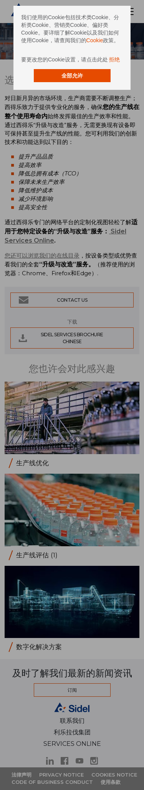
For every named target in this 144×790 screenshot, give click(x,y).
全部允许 (72, 76)
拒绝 (114, 59)
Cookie (94, 40)
